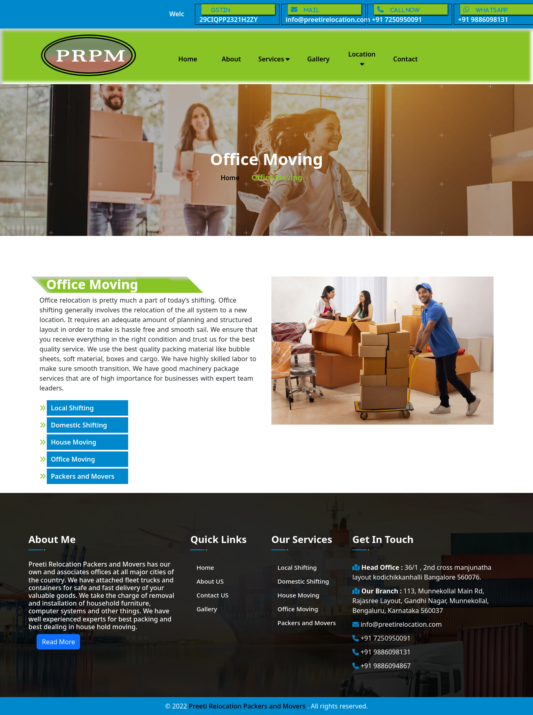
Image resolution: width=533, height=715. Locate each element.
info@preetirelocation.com (326, 14)
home (230, 177)
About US (210, 581)
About (231, 58)
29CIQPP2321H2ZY (237, 14)
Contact (405, 58)
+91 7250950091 (410, 14)
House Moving (73, 442)
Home (187, 58)
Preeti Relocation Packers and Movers (248, 706)
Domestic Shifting (79, 425)
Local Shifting (72, 407)
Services (274, 58)
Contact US (213, 595)
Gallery (318, 58)
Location (362, 58)
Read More (58, 641)
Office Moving (73, 459)
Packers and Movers (82, 476)
